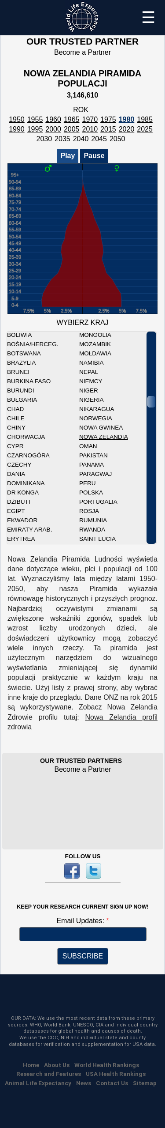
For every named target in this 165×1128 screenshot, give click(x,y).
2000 (53, 129)
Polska (91, 492)
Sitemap (145, 1083)
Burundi (20, 390)
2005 (72, 129)
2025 (145, 129)
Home (31, 1064)
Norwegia (95, 418)
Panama (91, 464)
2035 (62, 139)
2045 (99, 139)
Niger (88, 390)
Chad (15, 409)
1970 (90, 119)
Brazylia (21, 362)
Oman (88, 446)
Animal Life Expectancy (38, 1083)
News (83, 1083)
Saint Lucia (97, 539)
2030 (44, 139)
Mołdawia (95, 353)
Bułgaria (22, 399)
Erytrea (21, 539)
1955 (35, 119)
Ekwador (22, 520)
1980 (127, 119)
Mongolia (95, 335)
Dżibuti (18, 501)
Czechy (19, 464)
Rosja (89, 511)
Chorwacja (26, 437)
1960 (53, 119)
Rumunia (93, 520)
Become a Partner (82, 52)
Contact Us (112, 1083)
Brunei (18, 372)
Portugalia (98, 501)
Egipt (16, 511)
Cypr (15, 446)
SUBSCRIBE (82, 956)
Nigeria (91, 399)
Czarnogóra (28, 455)
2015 (108, 129)
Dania (16, 474)
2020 (127, 129)
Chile (16, 418)
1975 (108, 119)
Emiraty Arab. (29, 529)
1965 (72, 119)
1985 (145, 119)
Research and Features (48, 1073)
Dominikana (26, 483)
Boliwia (19, 335)
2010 (90, 129)
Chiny (16, 427)
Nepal (88, 372)
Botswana (24, 353)
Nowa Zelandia (103, 437)
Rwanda (92, 529)
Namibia (91, 362)
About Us (57, 1064)
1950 (17, 119)
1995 (35, 129)
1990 (17, 129)
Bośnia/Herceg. (32, 344)
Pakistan (93, 455)
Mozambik (95, 344)
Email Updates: (81, 920)
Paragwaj (95, 474)
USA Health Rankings (116, 1073)
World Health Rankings (106, 1064)
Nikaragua (96, 409)
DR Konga (23, 492)
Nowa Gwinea (101, 427)
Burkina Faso (29, 381)
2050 (117, 139)
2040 (81, 139)
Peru (87, 483)
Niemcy (91, 381)
